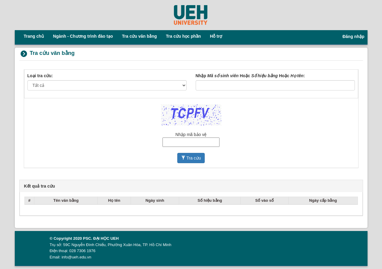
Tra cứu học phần (183, 36)
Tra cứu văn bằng (139, 36)
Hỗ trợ (216, 36)
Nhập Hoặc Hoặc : (250, 75)
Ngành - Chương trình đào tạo (83, 36)
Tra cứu (191, 158)
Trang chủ (34, 36)
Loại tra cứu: (40, 75)
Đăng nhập (354, 36)
